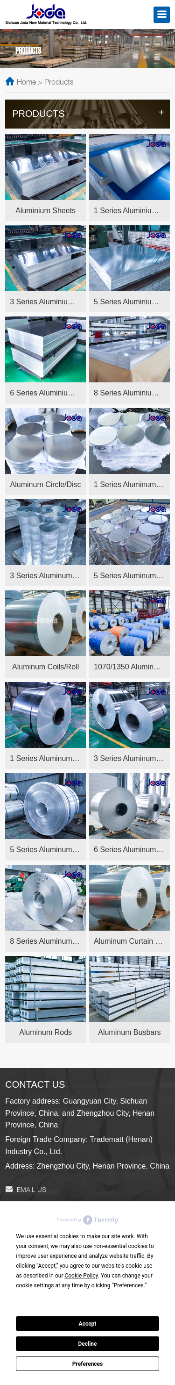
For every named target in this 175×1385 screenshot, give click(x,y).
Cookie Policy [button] (81, 1275)
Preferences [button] (129, 1285)
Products (59, 83)
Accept (88, 1323)
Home (26, 83)
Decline (87, 1344)
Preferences (87, 1364)
